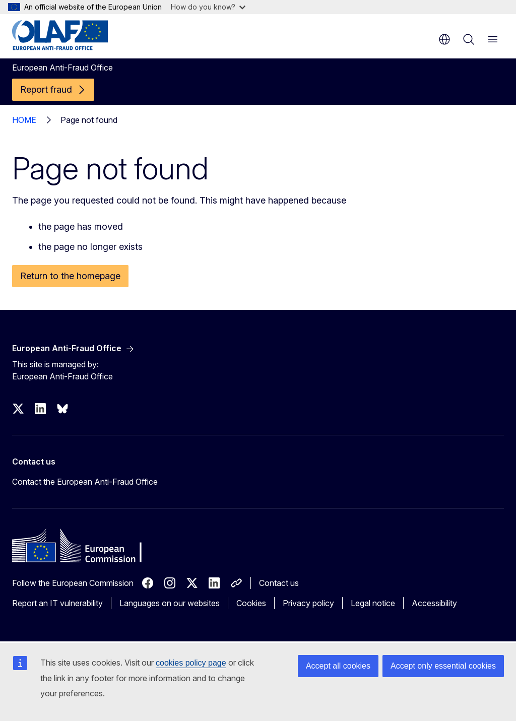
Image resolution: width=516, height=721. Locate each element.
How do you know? (208, 7)
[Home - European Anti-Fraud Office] (73, 35)
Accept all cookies (338, 666)
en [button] (444, 39)
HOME (24, 120)
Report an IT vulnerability (57, 603)
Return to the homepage (70, 276)
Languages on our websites (169, 603)
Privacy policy (308, 603)
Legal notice (373, 603)
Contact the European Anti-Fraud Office (85, 482)
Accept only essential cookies (443, 666)
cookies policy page (191, 663)
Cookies (251, 603)
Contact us (279, 583)
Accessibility (434, 603)
